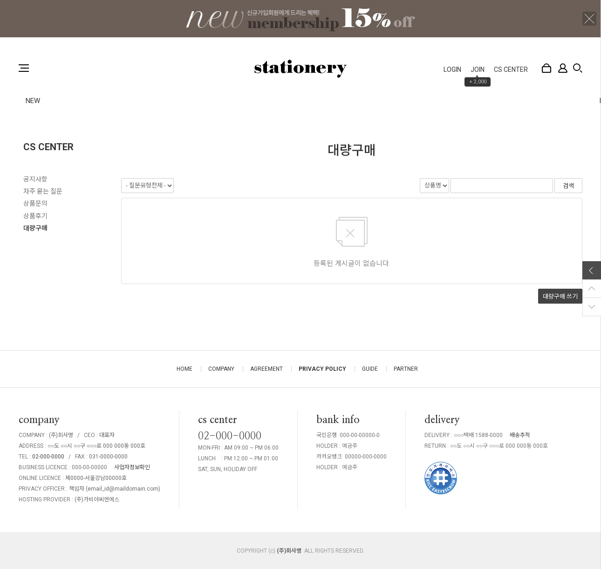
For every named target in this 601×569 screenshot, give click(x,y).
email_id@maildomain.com (123, 489)
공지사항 (35, 179)
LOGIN (452, 69)
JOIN (478, 69)
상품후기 (35, 216)
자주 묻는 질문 (42, 191)
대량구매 (35, 228)
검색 (577, 68)
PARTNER (406, 369)
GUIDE (370, 369)
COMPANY (221, 369)
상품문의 (35, 203)
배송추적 (520, 435)
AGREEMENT (266, 369)
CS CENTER (511, 69)
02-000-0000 (48, 456)
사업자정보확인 (132, 467)
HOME (184, 369)
